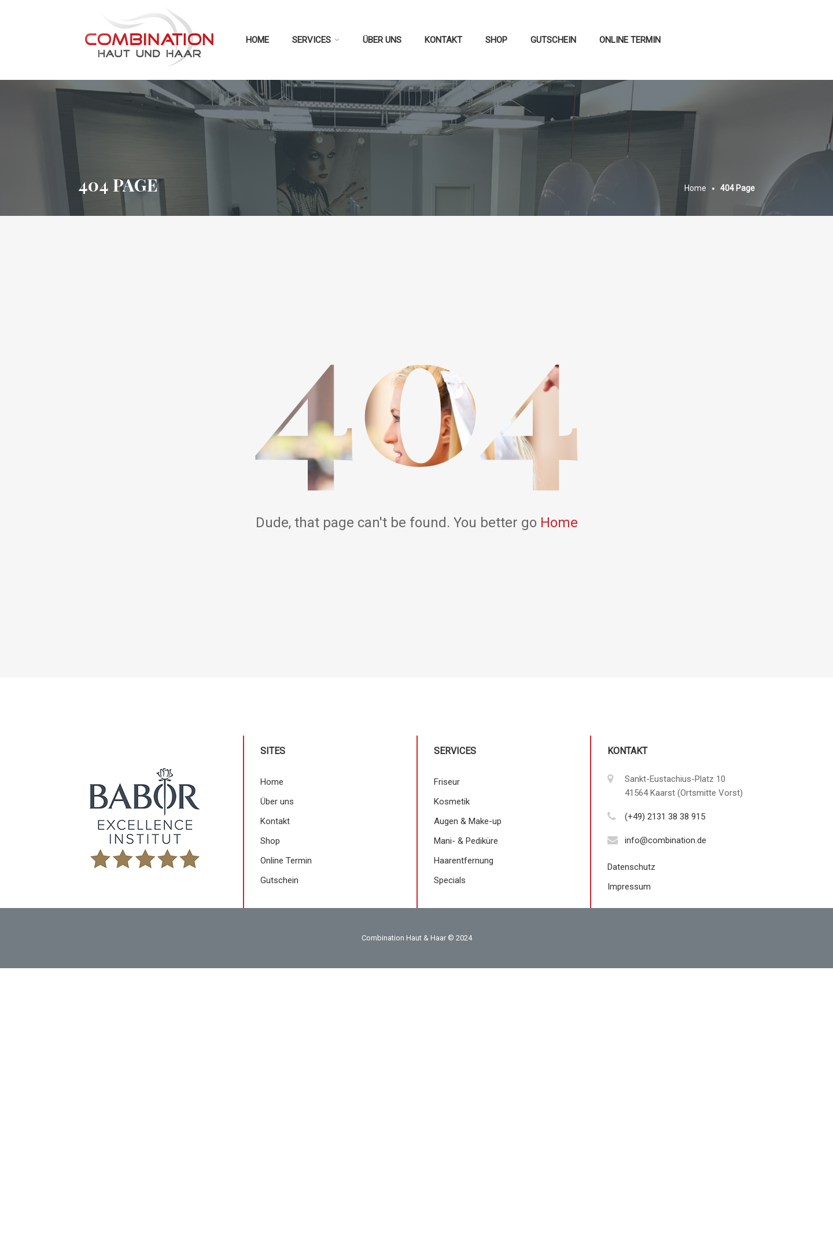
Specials (450, 880)
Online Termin (630, 40)
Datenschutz (631, 867)
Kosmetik (452, 801)
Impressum (629, 886)
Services (311, 40)
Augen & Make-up (468, 821)
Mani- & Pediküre (466, 841)
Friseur (447, 782)
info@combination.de (665, 840)
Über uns (382, 40)
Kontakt (443, 40)
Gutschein (553, 40)
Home (257, 40)
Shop (496, 40)
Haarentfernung (463, 860)
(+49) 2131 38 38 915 (665, 816)
